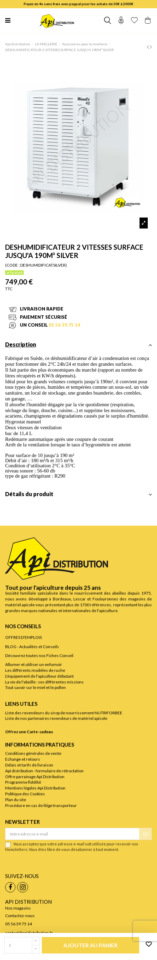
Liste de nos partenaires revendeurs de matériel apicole (56, 718)
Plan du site (15, 799)
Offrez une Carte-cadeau (29, 731)
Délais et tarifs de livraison (29, 765)
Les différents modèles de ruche (35, 670)
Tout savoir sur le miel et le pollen (35, 687)
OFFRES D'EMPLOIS (23, 637)
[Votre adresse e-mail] (72, 833)
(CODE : (12, 265)
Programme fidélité (23, 782)
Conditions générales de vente (33, 753)
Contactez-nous (20, 915)
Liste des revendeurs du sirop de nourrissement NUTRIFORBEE (63, 712)
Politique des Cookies (25, 793)
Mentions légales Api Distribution (35, 788)
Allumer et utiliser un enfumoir (33, 664)
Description (78, 345)
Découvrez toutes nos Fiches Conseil (39, 655)
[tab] (78, 346)
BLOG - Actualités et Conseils (32, 646)
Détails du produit (78, 494)
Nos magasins (18, 908)
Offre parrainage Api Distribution (34, 776)
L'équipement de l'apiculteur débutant (39, 676)
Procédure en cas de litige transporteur (41, 805)
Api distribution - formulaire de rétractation (44, 770)
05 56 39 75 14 (64, 325)
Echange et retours (22, 759)
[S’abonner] (145, 833)
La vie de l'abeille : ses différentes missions (44, 681)
